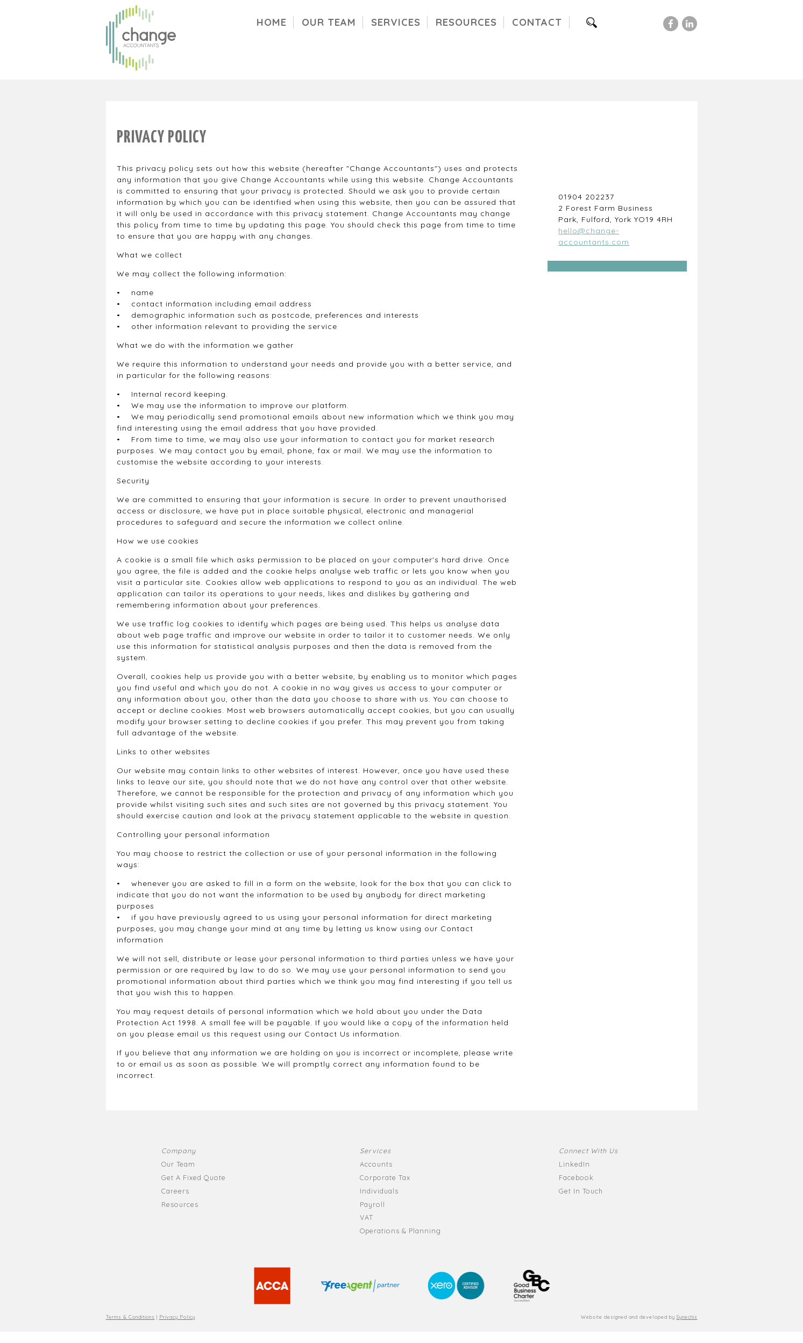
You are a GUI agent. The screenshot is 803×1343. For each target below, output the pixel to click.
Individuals (379, 1191)
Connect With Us (588, 1150)
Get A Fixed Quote (193, 1177)
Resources (466, 22)
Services (396, 22)
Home (272, 22)
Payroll (372, 1204)
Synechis (687, 1317)
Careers (175, 1191)
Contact (537, 22)
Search (596, 22)
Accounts (376, 1164)
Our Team (329, 22)
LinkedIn (574, 1164)
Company (178, 1150)
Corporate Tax (385, 1177)
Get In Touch (581, 1191)
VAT (366, 1217)
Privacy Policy (177, 1317)
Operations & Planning (400, 1230)
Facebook (576, 1177)
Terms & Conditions (130, 1317)
